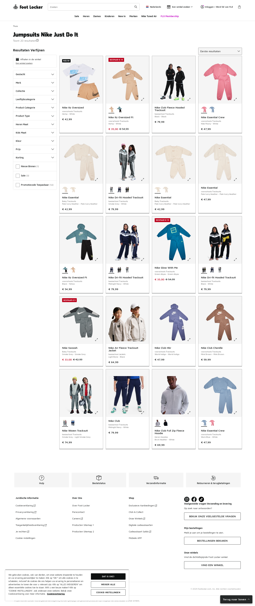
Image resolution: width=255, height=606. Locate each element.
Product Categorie (35, 107)
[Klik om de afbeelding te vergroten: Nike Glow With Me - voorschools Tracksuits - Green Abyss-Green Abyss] (191, 259)
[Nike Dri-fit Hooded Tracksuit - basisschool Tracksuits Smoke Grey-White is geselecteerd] (111, 189)
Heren (86, 16)
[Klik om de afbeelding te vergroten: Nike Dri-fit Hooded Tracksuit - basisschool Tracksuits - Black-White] (237, 259)
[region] (67, 585)
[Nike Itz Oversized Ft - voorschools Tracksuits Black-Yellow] (119, 109)
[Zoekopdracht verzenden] (135, 6)
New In (122, 16)
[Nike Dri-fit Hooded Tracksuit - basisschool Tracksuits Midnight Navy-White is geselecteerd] (111, 269)
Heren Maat (35, 124)
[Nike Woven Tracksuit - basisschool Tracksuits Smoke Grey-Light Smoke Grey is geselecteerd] (65, 423)
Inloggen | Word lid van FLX (217, 6)
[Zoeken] (93, 6)
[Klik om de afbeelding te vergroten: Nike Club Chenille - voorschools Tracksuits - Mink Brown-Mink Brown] (237, 339)
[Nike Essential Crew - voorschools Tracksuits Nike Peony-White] (212, 423)
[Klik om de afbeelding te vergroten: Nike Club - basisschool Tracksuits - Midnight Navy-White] (144, 412)
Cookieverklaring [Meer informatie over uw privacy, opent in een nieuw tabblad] (56, 594)
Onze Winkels (137, 518)
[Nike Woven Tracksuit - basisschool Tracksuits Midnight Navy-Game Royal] (73, 423)
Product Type (35, 115)
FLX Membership (170, 16)
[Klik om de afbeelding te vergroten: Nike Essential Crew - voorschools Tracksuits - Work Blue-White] (237, 412)
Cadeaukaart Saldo (140, 531)
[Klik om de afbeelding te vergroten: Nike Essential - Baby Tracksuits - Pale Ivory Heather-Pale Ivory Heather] (98, 179)
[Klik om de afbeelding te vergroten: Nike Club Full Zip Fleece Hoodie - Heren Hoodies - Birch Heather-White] (191, 412)
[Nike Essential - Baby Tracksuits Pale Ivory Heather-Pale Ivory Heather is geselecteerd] (65, 189)
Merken (133, 16)
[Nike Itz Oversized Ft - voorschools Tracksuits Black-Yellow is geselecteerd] (65, 269)
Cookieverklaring (25, 505)
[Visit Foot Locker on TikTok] (201, 499)
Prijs (35, 149)
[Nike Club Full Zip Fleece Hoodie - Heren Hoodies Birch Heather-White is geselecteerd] (158, 423)
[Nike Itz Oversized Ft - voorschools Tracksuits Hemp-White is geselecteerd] (111, 109)
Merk (35, 82)
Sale (76, 16)
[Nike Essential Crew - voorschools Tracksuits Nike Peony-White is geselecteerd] (204, 109)
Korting (35, 157)
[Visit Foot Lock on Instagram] (186, 499)
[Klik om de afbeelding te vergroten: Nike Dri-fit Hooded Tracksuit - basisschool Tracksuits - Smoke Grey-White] (144, 179)
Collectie (35, 91)
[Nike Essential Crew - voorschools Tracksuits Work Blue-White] (212, 109)
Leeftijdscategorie (35, 99)
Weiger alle (108, 584)
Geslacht (35, 74)
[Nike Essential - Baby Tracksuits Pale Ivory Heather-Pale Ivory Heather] (73, 189)
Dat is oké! (108, 576)
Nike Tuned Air (149, 16)
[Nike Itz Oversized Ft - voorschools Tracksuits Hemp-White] (73, 269)
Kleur (35, 141)
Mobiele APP (135, 538)
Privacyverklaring (26, 512)
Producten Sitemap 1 (83, 525)
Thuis (15, 26)
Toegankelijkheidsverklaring (31, 525)
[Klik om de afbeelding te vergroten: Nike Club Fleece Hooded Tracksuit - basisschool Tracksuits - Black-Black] (191, 99)
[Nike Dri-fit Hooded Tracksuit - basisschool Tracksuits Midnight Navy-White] (119, 189)
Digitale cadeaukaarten (141, 525)
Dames (97, 16)
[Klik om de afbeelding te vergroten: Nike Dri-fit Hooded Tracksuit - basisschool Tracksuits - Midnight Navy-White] (144, 259)
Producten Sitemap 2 (83, 531)
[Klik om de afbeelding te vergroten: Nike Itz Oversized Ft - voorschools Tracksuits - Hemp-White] (144, 99)
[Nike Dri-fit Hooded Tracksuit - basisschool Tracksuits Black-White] (127, 189)
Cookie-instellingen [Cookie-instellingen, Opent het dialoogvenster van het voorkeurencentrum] (108, 592)
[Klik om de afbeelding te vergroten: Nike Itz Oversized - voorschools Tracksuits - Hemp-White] (98, 99)
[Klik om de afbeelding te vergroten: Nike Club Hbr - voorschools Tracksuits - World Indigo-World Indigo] (191, 339)
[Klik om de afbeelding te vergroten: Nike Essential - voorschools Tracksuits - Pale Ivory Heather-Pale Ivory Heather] (237, 179)
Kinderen (109, 16)
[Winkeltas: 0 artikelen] (239, 7)
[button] (37, 40)
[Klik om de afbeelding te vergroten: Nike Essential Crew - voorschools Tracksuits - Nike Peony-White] (237, 99)
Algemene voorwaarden (28, 518)
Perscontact (78, 512)
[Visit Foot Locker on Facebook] (194, 499)
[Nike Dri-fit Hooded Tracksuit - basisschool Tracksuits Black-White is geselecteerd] (204, 269)
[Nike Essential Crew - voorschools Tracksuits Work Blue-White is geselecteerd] (204, 423)
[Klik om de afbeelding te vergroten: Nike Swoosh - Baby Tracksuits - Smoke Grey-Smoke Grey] (98, 339)
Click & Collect (136, 512)
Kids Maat (35, 132)
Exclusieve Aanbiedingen (143, 505)
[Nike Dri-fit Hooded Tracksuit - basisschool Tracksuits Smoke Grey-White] (127, 269)
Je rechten (22, 531)
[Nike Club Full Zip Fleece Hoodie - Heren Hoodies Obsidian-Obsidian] (166, 423)
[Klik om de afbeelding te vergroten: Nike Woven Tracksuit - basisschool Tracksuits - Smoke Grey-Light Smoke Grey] (98, 412)
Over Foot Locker (81, 505)
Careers (77, 518)
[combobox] (93, 6)
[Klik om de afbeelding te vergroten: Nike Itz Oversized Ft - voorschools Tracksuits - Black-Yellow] (98, 259)
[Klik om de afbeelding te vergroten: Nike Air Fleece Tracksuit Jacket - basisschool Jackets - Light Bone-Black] (144, 339)
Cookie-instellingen (25, 538)
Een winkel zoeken (24, 63)
